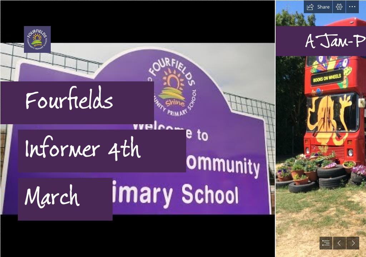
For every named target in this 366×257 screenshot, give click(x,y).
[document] (183, 128)
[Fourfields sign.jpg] (137, 128)
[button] (318, 6)
